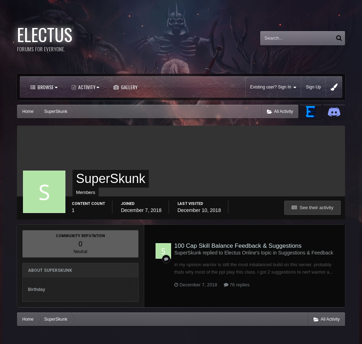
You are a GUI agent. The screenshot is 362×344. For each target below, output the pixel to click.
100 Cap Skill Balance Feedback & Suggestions (238, 245)
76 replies (237, 284)
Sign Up (313, 87)
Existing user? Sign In (273, 87)
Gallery (129, 87)
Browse (47, 87)
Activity (88, 87)
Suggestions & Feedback (305, 253)
